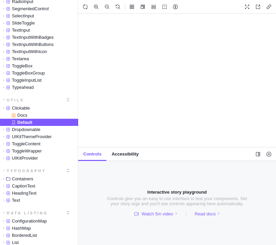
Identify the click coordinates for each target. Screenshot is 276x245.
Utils (13, 100)
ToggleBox (17, 65)
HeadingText (18, 193)
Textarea (15, 58)
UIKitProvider (19, 158)
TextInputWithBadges (27, 37)
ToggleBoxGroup (23, 73)
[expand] (68, 99)
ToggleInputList (21, 80)
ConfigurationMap (24, 221)
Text (10, 200)
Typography (24, 171)
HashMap (16, 228)
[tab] (92, 154)
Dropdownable (20, 129)
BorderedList (19, 235)
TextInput (15, 30)
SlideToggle (18, 23)
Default (22, 122)
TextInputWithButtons (27, 44)
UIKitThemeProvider (26, 136)
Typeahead (17, 87)
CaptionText (18, 186)
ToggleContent (20, 143)
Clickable (15, 108)
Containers (17, 178)
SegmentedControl (25, 8)
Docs (20, 115)
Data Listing (25, 213)
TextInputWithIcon (24, 51)
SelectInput (17, 15)
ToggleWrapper (21, 150)
